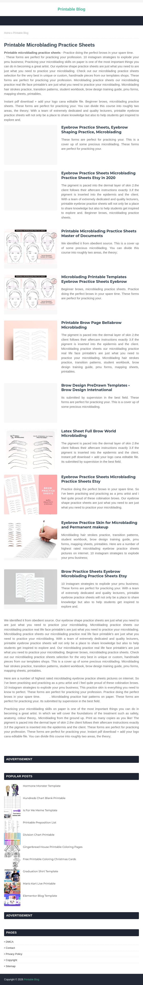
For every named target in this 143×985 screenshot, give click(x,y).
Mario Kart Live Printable (39, 883)
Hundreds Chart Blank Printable (44, 798)
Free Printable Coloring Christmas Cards (49, 859)
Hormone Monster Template (41, 785)
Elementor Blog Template (40, 895)
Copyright (11, 960)
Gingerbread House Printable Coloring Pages (53, 846)
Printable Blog (71, 9)
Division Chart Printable (38, 834)
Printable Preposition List (39, 822)
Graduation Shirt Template (40, 871)
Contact (10, 947)
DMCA (9, 941)
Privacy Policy (14, 953)
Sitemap (11, 966)
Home (7, 33)
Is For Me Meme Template (40, 810)
